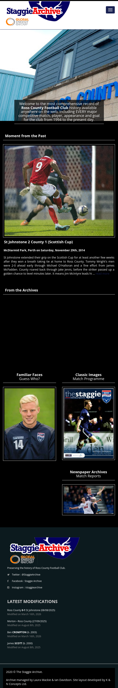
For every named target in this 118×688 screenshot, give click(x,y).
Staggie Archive (33, 581)
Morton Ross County (19, 621)
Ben (16, 632)
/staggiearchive (33, 587)
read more (103, 273)
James (14, 643)
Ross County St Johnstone (23, 610)
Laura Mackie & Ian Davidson (52, 680)
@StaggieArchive (31, 574)
